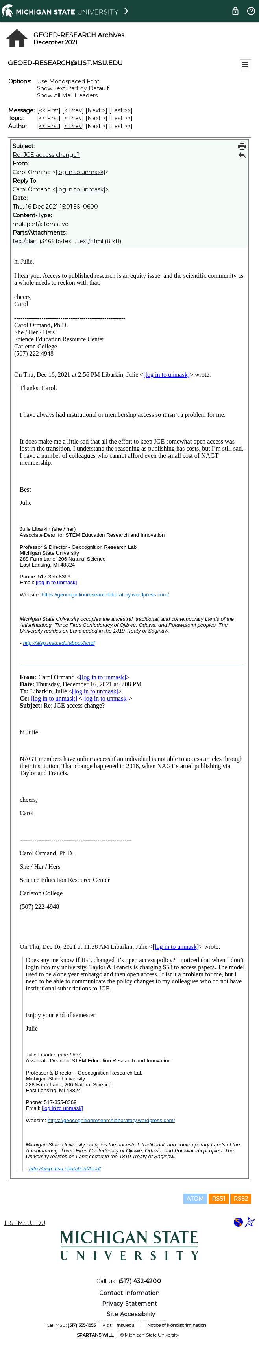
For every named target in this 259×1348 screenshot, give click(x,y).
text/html (90, 241)
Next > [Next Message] (96, 110)
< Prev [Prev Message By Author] (73, 126)
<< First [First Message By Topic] (49, 118)
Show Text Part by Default (73, 88)
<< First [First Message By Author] (49, 126)
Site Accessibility (131, 1314)
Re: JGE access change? (46, 154)
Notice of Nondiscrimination (176, 1325)
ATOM (195, 1198)
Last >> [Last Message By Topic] (121, 118)
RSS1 (219, 1198)
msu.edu (125, 1325)
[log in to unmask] (80, 172)
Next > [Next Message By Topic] (96, 118)
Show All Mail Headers (67, 95)
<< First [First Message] (49, 110)
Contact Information (129, 1293)
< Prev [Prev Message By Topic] (73, 118)
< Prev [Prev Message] (73, 110)
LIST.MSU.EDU (24, 1223)
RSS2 (240, 1198)
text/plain (25, 241)
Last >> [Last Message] (121, 110)
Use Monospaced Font (68, 81)
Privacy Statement (129, 1303)
